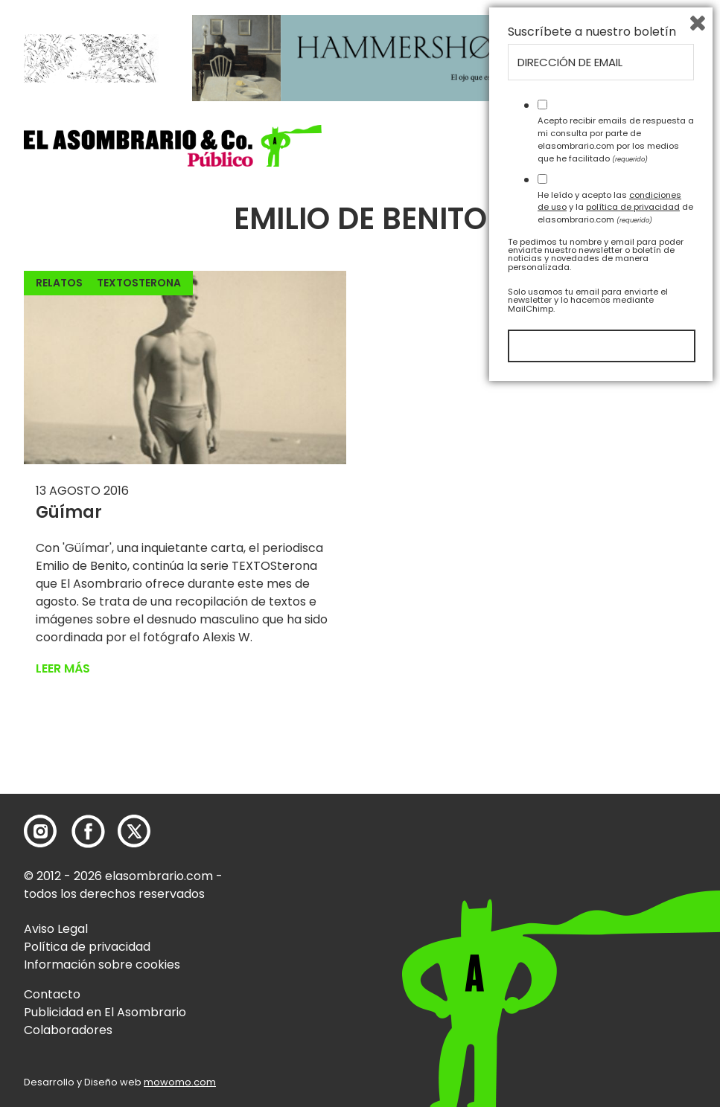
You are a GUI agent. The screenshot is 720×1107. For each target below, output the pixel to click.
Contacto (52, 994)
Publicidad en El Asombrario (105, 1012)
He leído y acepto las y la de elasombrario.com (615, 925)
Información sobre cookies (102, 964)
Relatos (59, 282)
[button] (173, 145)
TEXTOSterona (139, 282)
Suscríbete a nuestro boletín (592, 751)
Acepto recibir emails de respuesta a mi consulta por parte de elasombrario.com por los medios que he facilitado (616, 857)
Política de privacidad (87, 946)
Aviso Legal (56, 928)
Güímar (69, 512)
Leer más (63, 668)
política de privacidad (633, 925)
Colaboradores (68, 1030)
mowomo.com (180, 1082)
